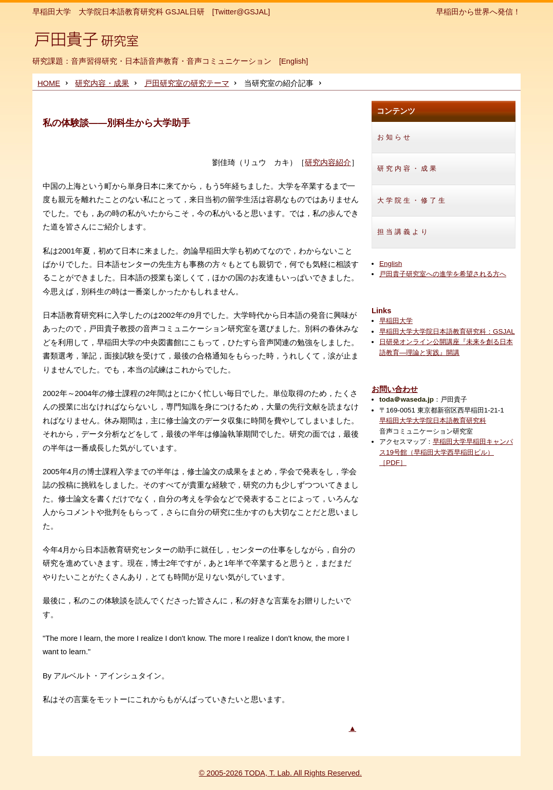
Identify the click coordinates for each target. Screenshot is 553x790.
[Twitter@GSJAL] (241, 12)
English (293, 61)
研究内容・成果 (102, 83)
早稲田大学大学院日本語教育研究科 (432, 420)
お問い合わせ (395, 389)
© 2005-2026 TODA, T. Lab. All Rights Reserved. (280, 773)
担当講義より (403, 232)
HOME (49, 83)
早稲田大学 (51, 12)
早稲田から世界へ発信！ (478, 12)
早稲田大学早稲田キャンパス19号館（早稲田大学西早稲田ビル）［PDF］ (446, 452)
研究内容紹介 (328, 162)
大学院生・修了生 (412, 200)
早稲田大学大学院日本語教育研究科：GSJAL (447, 331)
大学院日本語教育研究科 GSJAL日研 (142, 12)
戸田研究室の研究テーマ (186, 83)
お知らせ (394, 137)
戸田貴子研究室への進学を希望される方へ (442, 274)
